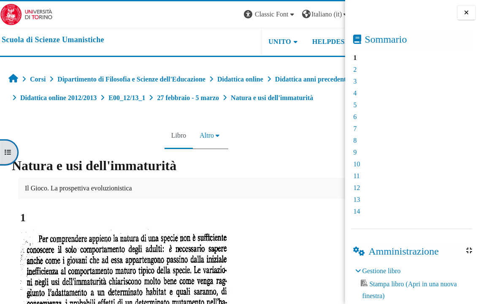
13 (356, 199)
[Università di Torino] (26, 13)
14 (356, 211)
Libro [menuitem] (159, 153)
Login (330, 14)
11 (356, 175)
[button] (230, 14)
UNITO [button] (241, 41)
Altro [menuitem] (187, 153)
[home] (53, 40)
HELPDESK (292, 41)
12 (356, 187)
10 (356, 164)
